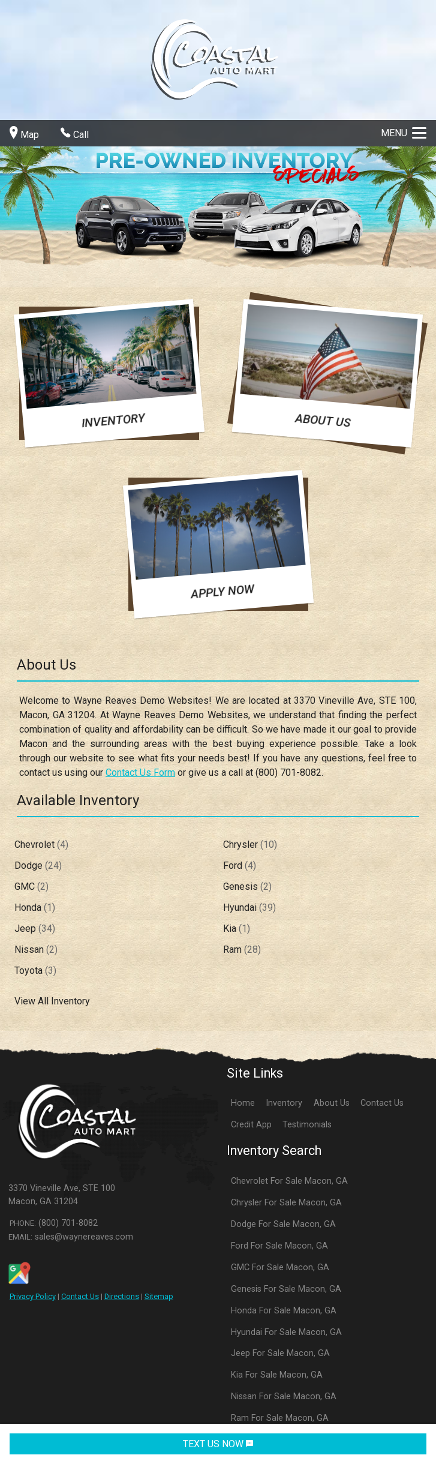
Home (243, 1103)
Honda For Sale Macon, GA (283, 1311)
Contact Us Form (140, 772)
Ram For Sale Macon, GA (280, 1418)
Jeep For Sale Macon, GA (280, 1353)
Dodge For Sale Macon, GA (283, 1224)
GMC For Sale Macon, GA (280, 1267)
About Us (332, 1103)
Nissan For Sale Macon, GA (283, 1396)
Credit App (251, 1125)
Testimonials (307, 1125)
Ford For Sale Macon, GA (279, 1246)
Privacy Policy (33, 1296)
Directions (121, 1296)
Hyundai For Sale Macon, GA (286, 1332)
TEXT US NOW (218, 1444)
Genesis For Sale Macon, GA (286, 1289)
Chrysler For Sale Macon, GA (286, 1203)
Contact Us (80, 1296)
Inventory (284, 1103)
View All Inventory (52, 1001)
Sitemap (159, 1296)
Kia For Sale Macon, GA (277, 1375)
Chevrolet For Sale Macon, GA (289, 1181)
